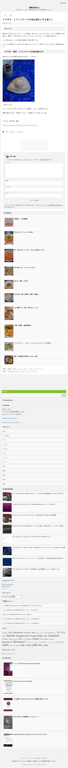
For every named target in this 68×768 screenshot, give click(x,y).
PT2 (58, 632)
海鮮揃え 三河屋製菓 (21, 219)
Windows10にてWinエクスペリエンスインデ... (25, 558)
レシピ (4, 462)
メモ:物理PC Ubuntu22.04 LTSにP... (22, 504)
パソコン (5, 444)
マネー (4, 453)
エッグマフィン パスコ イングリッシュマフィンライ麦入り (32, 343)
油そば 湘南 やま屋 (21, 281)
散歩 (14, 645)
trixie (24, 639)
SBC (45, 636)
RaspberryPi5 (22, 635)
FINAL (38, 605)
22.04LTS (4, 633)
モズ (49, 642)
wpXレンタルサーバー (9, 653)
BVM (33, 633)
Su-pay (15, 639)
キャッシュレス (34, 642)
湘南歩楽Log (34, 7)
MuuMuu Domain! (8, 584)
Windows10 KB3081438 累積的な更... (22, 526)
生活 (4, 475)
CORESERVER (6, 586)
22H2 (10, 632)
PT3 (63, 632)
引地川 (5, 644)
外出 (4, 466)
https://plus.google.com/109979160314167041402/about (20, 125)
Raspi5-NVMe (36, 635)
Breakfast (12, 132)
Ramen (11, 635)
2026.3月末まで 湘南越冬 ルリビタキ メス (26, 717)
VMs (41, 639)
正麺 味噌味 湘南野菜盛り (23, 325)
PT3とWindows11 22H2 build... (21, 569)
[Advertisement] (16, 382)
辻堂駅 (34, 645)
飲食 (7, 132)
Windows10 (7, 642)
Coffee (37, 633)
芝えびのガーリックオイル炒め (23, 232)
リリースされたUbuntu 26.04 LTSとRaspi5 (26, 663)
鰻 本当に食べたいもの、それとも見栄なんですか (29, 250)
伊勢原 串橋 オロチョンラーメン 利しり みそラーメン (25, 369)
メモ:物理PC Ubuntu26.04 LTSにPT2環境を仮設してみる (30, 699)
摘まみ (11, 645)
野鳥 (40, 645)
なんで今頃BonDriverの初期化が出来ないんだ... (25, 493)
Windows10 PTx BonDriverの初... (22, 515)
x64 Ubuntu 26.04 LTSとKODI (22, 681)
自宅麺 (27, 645)
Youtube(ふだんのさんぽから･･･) (12, 422)
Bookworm (18, 632)
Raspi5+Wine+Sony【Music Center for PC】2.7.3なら (30, 734)
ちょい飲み (6, 435)
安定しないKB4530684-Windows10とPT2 (14, 614)
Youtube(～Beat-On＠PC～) (10, 418)
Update (35, 638)
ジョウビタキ (43, 642)
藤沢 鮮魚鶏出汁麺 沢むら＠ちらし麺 (25, 356)
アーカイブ (5, 597)
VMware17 (52, 639)
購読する (6, 391)
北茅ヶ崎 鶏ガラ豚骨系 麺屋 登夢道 (26, 294)
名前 (7, 180)
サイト (7, 193)
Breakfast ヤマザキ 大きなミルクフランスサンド (23, 371)
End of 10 (42, 633)
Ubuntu (28, 639)
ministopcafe (20, 132)
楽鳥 (17, 645)
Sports (11, 639)
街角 (4, 479)
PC (55, 633)
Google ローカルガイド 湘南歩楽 (11, 414)
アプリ (4, 440)
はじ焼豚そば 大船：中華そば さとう (26, 307)
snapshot (53, 635)
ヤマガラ (52, 642)
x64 (28, 642)
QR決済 (4, 636)
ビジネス (5, 449)
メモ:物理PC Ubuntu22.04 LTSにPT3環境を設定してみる (18, 605)
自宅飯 (22, 645)
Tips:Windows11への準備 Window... (22, 547)
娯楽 (4, 471)
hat (46, 633)
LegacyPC (51, 633)
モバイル (5, 457)
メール (7, 187)
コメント (7, 162)
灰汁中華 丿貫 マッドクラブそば (24, 267)
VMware (46, 639)
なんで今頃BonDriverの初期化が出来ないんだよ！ (17, 610)
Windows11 (20, 641)
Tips (20, 639)
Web (4, 431)
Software (5, 639)
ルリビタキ (59, 642)
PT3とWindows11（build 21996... (21, 536)
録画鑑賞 (45, 645)
